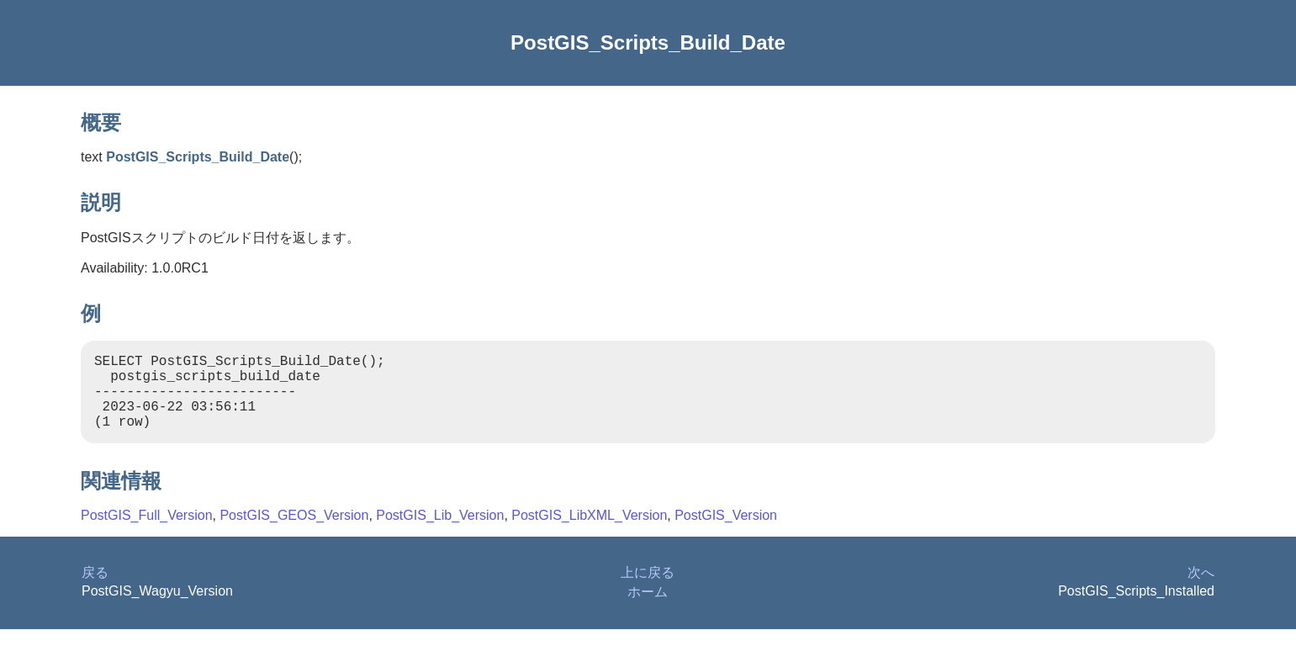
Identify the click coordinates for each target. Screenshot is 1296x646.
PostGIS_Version (725, 532)
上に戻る (647, 589)
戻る (95, 589)
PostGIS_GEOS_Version (294, 532)
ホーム (647, 608)
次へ (1201, 589)
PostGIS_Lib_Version (440, 532)
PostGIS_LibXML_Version (589, 532)
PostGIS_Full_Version (147, 532)
